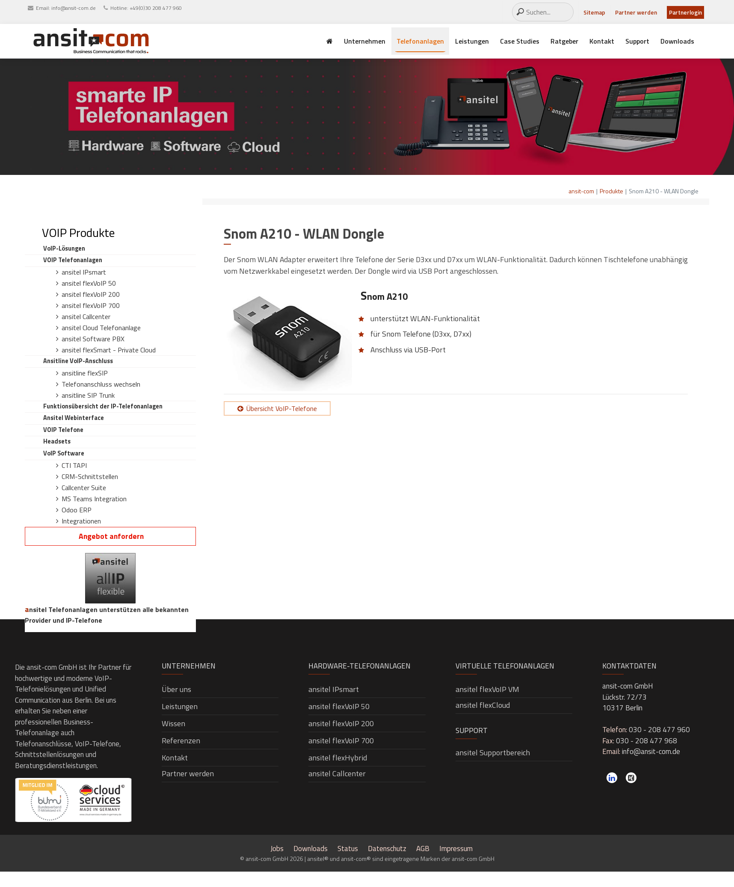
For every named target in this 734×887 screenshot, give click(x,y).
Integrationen (81, 521)
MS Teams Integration (94, 499)
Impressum (456, 848)
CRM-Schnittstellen (90, 476)
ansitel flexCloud (483, 705)
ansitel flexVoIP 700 (91, 305)
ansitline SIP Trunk (88, 395)
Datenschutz (387, 848)
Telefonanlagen (420, 41)
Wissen (173, 723)
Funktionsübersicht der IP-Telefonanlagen (103, 406)
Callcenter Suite (84, 487)
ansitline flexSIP (85, 373)
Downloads (677, 41)
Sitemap (594, 12)
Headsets (57, 441)
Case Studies (519, 41)
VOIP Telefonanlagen (72, 260)
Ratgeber (564, 41)
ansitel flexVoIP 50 (89, 283)
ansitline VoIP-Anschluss (78, 361)
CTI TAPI (74, 465)
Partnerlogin (685, 12)
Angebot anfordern (111, 536)
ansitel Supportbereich (493, 752)
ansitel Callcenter (86, 316)
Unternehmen (364, 41)
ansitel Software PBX (93, 339)
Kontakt (601, 41)
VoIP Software (63, 453)
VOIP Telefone (63, 430)
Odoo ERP (77, 510)
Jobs (277, 848)
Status (347, 848)
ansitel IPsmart (84, 272)
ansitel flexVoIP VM (487, 689)
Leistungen (472, 41)
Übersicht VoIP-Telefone (281, 408)
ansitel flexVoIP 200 (91, 294)
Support (637, 41)
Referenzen (181, 740)
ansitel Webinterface (73, 418)
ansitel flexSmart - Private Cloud (109, 350)
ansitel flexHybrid (337, 757)
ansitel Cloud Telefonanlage (101, 327)
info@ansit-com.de (73, 8)
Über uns (176, 689)
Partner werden (636, 12)
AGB (422, 848)
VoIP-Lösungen (64, 248)
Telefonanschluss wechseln (101, 384)
